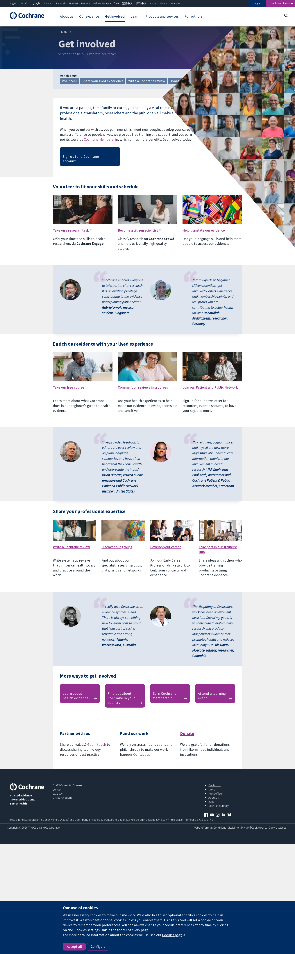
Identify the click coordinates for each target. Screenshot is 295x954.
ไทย (116, 3)
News (211, 789)
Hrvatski (73, 3)
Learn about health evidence (75, 695)
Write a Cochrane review (146, 81)
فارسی (36, 3)
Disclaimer (233, 827)
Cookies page (172, 935)
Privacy (245, 827)
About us (213, 797)
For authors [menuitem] (193, 16)
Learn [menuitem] (135, 16)
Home (63, 31)
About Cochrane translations (165, 3)
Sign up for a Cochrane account (81, 158)
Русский (61, 3)
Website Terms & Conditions (210, 827)
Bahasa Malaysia (102, 3)
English (13, 3)
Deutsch (85, 3)
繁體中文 (127, 3)
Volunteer (69, 81)
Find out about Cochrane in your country (121, 698)
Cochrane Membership (101, 139)
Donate (175, 81)
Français (48, 3)
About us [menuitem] (66, 16)
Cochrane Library (280, 3)
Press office (215, 793)
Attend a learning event (212, 695)
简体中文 (141, 3)
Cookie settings (277, 827)
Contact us (141, 754)
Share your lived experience (103, 81)
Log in (257, 3)
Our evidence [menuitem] (89, 16)
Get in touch (96, 744)
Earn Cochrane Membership (164, 695)
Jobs (211, 801)
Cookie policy (259, 827)
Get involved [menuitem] (115, 16)
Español (25, 3)
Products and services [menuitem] (161, 16)
